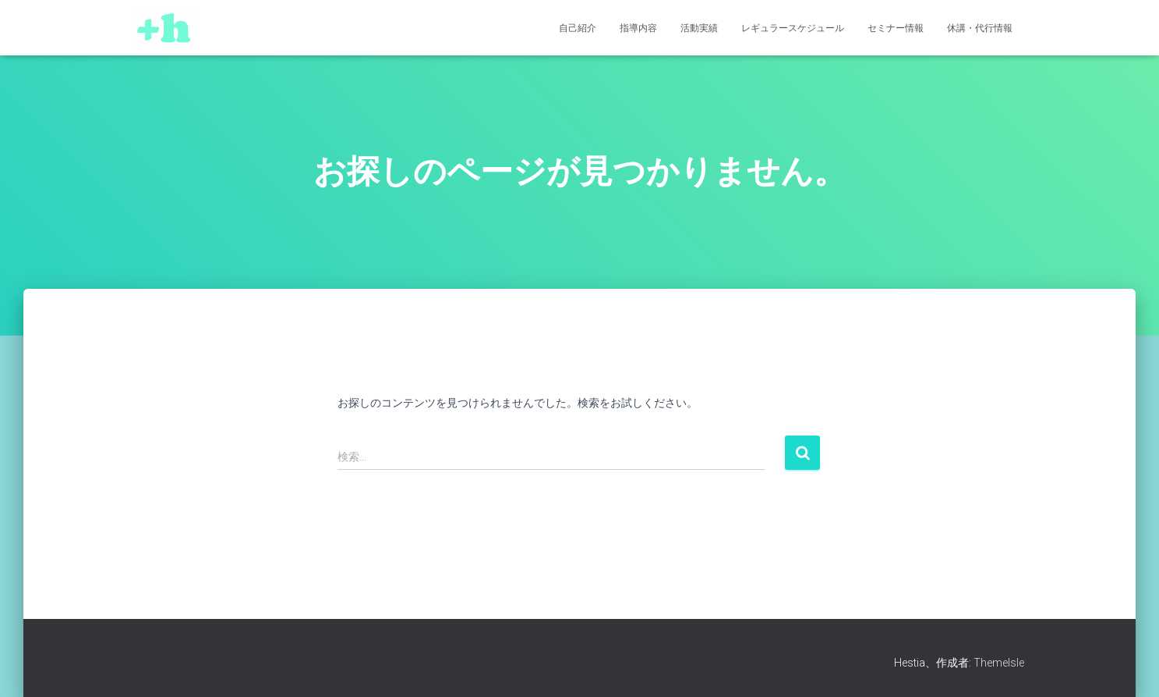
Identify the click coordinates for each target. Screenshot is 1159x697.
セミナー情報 (895, 28)
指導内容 (638, 28)
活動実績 (699, 28)
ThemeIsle (998, 662)
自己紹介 (577, 28)
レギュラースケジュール (792, 28)
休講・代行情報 (979, 28)
